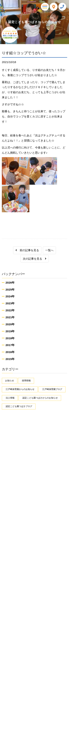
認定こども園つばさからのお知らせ (40, 398)
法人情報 (10, 398)
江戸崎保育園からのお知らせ (20, 389)
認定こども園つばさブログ (19, 406)
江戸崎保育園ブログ (52, 389)
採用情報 (26, 380)
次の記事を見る (34, 258)
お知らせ (9, 380)
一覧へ (49, 250)
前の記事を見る (27, 250)
